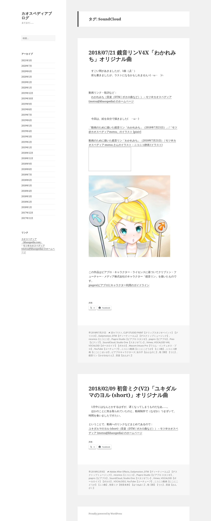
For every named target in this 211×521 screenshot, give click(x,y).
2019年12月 (27, 93)
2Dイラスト (116, 332)
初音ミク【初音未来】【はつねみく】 (127, 484)
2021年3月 (26, 60)
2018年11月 (27, 158)
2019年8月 (26, 109)
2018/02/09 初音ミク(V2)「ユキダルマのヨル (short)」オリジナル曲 (132, 391)
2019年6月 (26, 120)
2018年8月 (26, 169)
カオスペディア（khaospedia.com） (31, 241)
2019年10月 (27, 98)
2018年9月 (26, 163)
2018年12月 (27, 152)
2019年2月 (26, 141)
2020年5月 (26, 76)
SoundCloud (109, 342)
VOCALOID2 (120, 481)
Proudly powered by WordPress (105, 513)
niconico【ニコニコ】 (99, 339)
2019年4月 (26, 131)
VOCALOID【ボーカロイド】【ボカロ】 (108, 345)
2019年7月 (26, 114)
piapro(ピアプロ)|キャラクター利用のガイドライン (119, 285)
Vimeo (150, 342)
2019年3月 (26, 136)
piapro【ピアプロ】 (159, 339)
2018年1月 (26, 207)
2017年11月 (27, 218)
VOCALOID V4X (161, 342)
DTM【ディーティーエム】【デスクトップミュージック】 (140, 335)
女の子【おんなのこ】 (147, 352)
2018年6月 (26, 180)
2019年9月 (26, 103)
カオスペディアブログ (36, 15)
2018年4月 (26, 190)
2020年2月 (26, 82)
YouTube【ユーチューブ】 (107, 348)
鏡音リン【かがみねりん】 (102, 355)
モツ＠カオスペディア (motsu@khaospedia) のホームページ (38, 249)
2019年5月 (26, 125)
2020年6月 (26, 71)
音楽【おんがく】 (124, 355)
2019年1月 (26, 147)
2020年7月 (26, 65)
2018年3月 (26, 196)
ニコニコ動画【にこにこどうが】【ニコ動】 (143, 348)
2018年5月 (26, 185)
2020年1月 (26, 87)
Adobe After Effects (119, 471)
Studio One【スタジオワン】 (130, 342)
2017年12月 (27, 212)
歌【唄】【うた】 (168, 352)
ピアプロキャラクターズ (123, 352)
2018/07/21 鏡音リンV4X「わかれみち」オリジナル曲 (132, 56)
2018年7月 (26, 174)
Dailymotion (104, 335)
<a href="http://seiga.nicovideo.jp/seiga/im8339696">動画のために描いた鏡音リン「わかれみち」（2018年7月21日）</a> (110, 159)
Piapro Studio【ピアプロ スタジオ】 (129, 339)
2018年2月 (26, 201)
